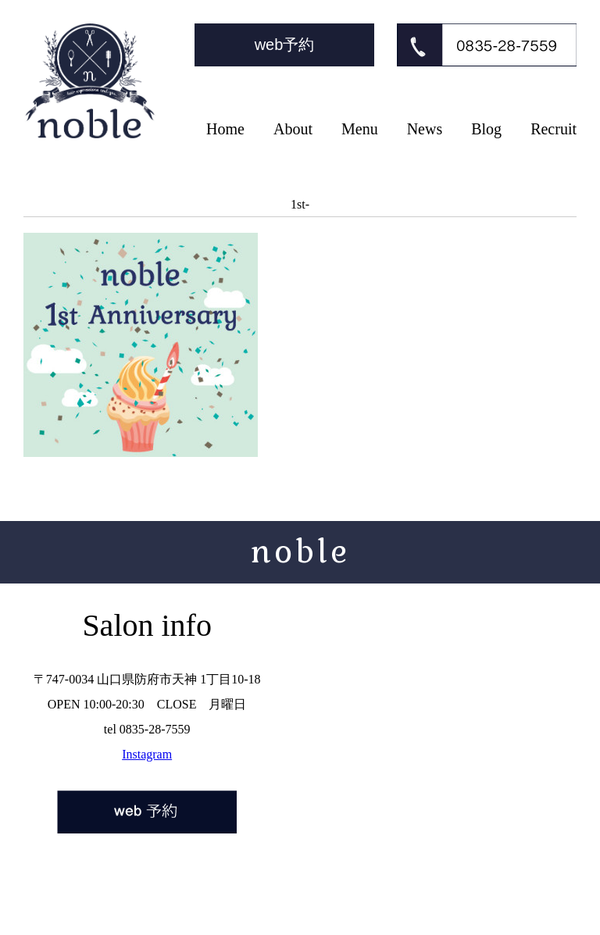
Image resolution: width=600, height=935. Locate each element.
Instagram (147, 754)
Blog (486, 128)
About (292, 128)
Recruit (553, 128)
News (425, 128)
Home (225, 128)
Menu (359, 128)
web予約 (285, 44)
